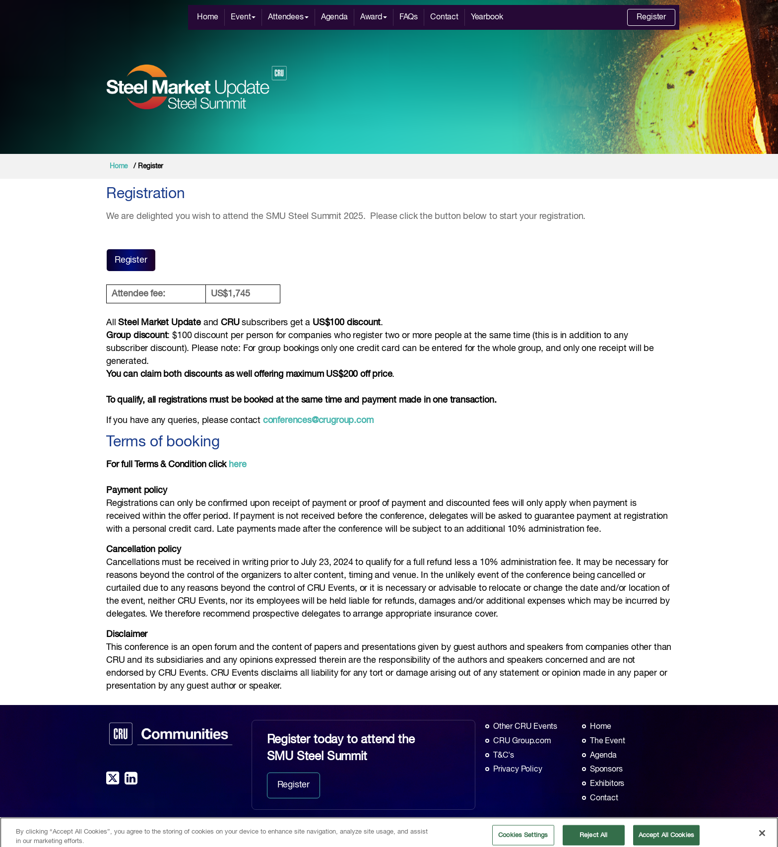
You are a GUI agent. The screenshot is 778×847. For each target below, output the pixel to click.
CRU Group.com (522, 741)
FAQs (408, 17)
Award (373, 17)
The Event (607, 741)
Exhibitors (607, 784)
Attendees (288, 17)
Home (207, 17)
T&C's (503, 756)
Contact (444, 17)
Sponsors (606, 770)
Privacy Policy (517, 770)
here (237, 464)
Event (243, 17)
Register (651, 17)
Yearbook (487, 17)
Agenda (334, 17)
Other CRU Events (525, 727)
